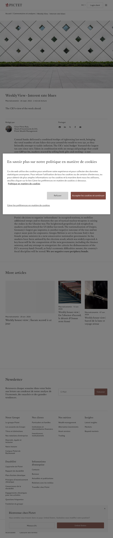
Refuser (57, 195)
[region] (56, 184)
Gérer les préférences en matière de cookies (28, 205)
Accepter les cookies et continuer (88, 195)
